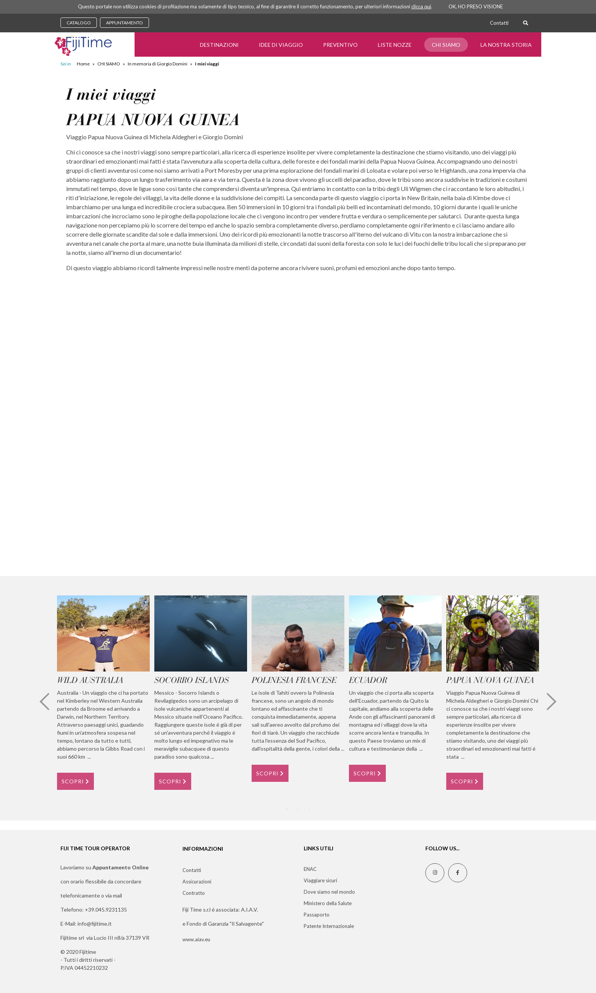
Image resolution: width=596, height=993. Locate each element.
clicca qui (421, 6)
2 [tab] (298, 809)
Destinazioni (219, 44)
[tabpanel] (103, 692)
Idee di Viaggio (281, 44)
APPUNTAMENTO (124, 22)
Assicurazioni (196, 881)
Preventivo (340, 44)
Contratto (193, 893)
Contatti (499, 23)
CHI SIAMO (446, 44)
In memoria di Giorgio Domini (157, 64)
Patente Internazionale (329, 926)
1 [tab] (286, 809)
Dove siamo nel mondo (329, 892)
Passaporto (317, 915)
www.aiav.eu (196, 939)
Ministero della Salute (328, 903)
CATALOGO (79, 22)
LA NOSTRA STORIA (506, 44)
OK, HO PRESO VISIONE (476, 6)
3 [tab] (309, 809)
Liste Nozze (395, 44)
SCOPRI (75, 781)
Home (83, 64)
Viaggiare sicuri (320, 880)
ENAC (310, 869)
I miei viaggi (207, 64)
